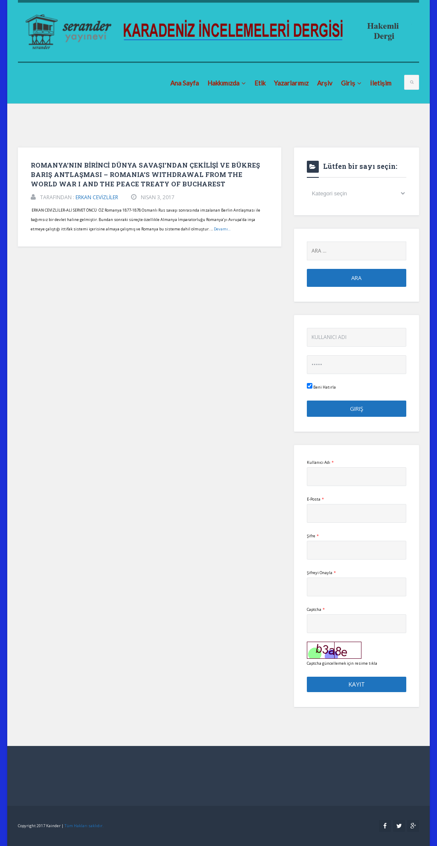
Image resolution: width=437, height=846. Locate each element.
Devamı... (222, 229)
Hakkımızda (226, 83)
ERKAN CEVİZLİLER (97, 197)
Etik (259, 83)
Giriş (351, 83)
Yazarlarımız (291, 83)
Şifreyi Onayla (321, 572)
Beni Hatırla (321, 386)
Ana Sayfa (184, 83)
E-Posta (315, 499)
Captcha (316, 609)
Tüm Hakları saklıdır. (83, 825)
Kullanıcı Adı (320, 462)
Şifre (313, 536)
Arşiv (324, 83)
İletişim (380, 83)
